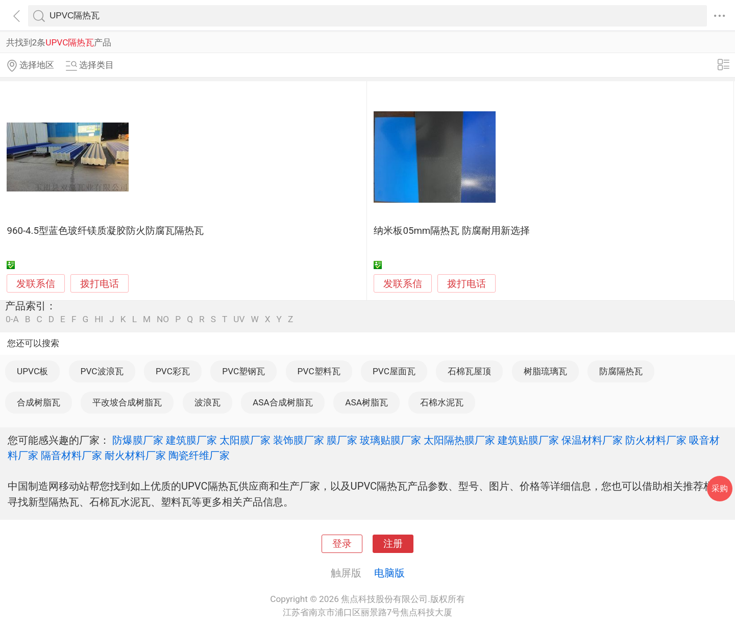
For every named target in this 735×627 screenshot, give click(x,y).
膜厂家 (342, 440)
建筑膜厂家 (191, 440)
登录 (342, 543)
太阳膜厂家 (245, 440)
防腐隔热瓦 (621, 371)
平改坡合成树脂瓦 (127, 402)
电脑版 (389, 573)
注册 (393, 543)
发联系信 (35, 284)
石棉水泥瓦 (441, 402)
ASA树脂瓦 (366, 402)
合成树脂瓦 (38, 402)
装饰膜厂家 (298, 440)
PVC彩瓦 (173, 371)
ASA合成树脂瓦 (283, 402)
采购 (720, 488)
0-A (12, 319)
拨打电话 (99, 283)
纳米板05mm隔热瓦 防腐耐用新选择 (451, 230)
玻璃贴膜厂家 (390, 440)
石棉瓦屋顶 (469, 371)
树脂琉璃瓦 (545, 371)
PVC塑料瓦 (319, 371)
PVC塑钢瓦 (243, 371)
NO (163, 319)
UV (238, 319)
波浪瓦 (207, 402)
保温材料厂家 (592, 440)
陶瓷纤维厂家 (199, 455)
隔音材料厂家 (71, 455)
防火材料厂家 (656, 440)
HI (98, 319)
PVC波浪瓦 (102, 371)
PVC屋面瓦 (394, 371)
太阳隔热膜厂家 (459, 440)
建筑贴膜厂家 (528, 440)
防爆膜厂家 (137, 440)
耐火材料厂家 (135, 455)
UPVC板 (32, 371)
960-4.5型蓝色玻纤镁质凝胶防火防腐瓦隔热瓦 (105, 230)
